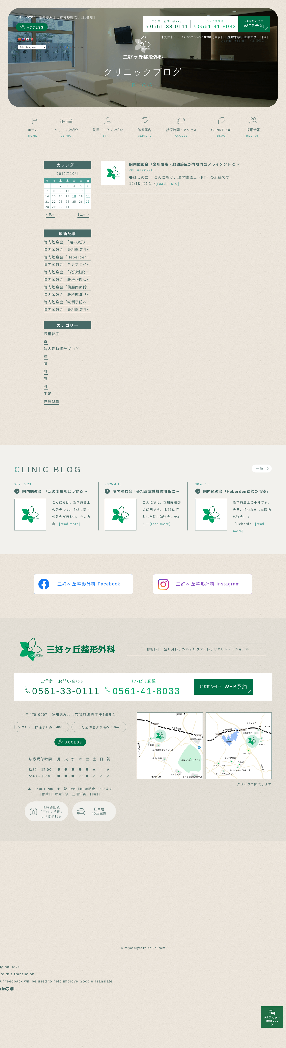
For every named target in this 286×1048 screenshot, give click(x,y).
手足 (48, 393)
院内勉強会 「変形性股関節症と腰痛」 (78, 271)
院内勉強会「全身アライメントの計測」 (79, 264)
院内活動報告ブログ (61, 348)
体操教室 (51, 401)
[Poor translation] (9, 988)
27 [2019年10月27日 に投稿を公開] (88, 201)
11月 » (83, 214)
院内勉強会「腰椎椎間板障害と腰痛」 (77, 279)
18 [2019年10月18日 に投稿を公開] (74, 196)
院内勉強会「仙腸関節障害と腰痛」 (75, 286)
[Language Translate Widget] (32, 47)
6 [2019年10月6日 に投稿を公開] (88, 186)
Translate (74, 47)
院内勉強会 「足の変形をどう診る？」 (78, 241)
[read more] (167, 183)
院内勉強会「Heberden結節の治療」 (77, 256)
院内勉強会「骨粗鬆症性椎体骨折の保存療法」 (85, 309)
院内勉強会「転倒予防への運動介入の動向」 (83, 301)
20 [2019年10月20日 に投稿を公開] (88, 196)
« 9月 (50, 214)
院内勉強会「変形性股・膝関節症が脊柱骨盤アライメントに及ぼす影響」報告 (198, 164)
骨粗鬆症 (51, 333)
